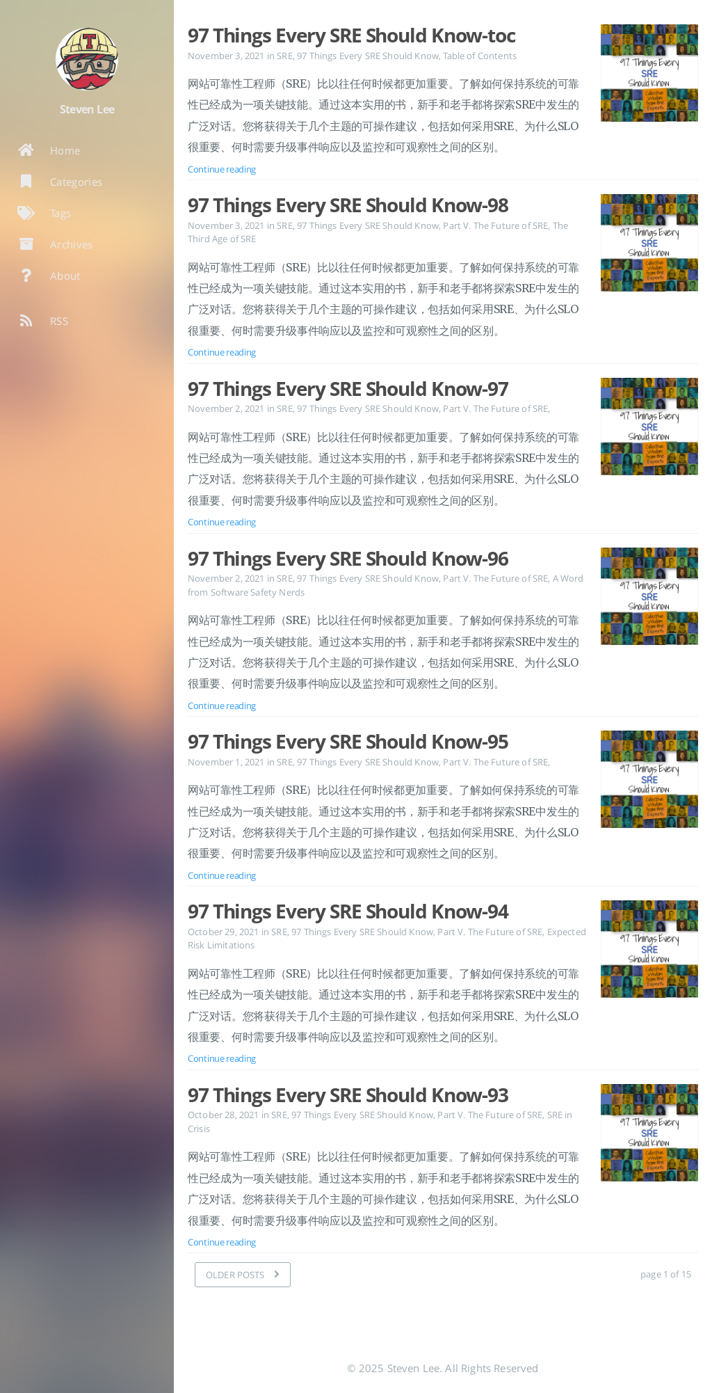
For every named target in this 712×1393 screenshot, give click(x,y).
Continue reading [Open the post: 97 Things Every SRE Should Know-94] (222, 1058)
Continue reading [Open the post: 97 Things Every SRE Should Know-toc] (222, 169)
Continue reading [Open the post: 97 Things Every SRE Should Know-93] (222, 1242)
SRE (284, 55)
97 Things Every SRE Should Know (368, 55)
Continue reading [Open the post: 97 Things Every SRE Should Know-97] (222, 522)
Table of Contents (480, 55)
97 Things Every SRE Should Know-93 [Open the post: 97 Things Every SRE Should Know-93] (348, 1094)
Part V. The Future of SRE (495, 225)
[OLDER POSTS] (243, 1274)
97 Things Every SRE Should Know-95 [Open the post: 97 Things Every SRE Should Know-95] (348, 741)
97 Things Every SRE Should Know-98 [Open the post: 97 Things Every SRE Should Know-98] (348, 204)
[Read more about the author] (87, 59)
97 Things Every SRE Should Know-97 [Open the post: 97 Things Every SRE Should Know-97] (348, 388)
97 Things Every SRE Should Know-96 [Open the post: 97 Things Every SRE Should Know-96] (348, 558)
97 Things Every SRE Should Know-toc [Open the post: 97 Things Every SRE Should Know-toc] (351, 35)
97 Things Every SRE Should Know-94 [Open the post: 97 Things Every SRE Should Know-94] (348, 911)
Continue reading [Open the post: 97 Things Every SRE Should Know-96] (222, 705)
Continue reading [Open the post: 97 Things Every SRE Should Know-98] (222, 352)
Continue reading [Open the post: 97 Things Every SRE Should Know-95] (222, 875)
